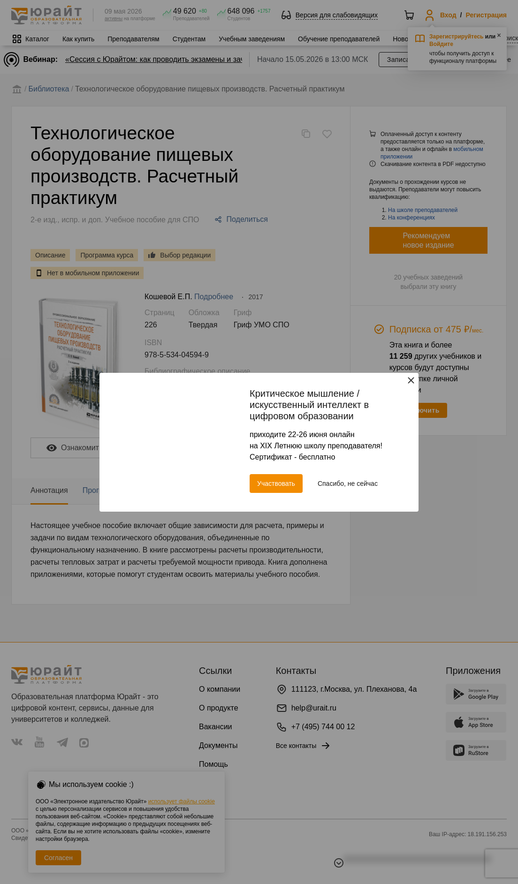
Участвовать (276, 483)
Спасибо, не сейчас (348, 483)
